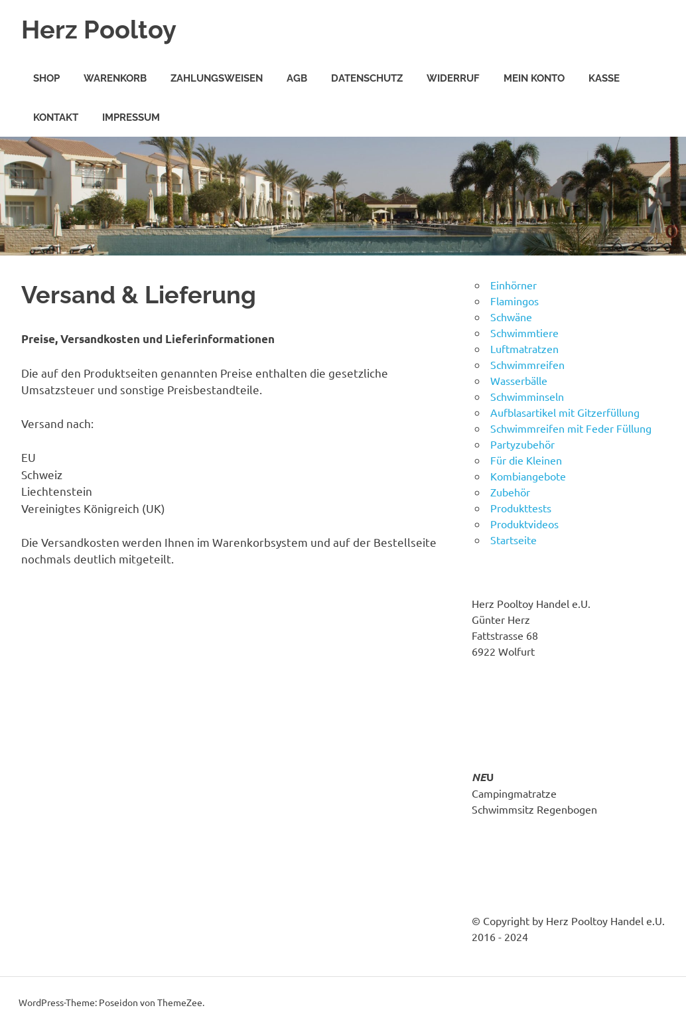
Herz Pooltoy (98, 29)
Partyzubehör (522, 444)
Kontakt (55, 117)
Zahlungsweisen (217, 78)
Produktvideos (524, 523)
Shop (46, 78)
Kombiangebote (528, 475)
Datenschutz (367, 78)
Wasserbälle (518, 380)
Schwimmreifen (527, 364)
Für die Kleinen (526, 460)
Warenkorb (115, 78)
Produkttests (520, 507)
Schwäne (511, 316)
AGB (297, 78)
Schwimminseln (527, 396)
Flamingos (514, 300)
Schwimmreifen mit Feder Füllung (571, 428)
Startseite (513, 539)
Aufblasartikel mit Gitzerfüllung (565, 412)
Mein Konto (534, 78)
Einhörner (513, 284)
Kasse (604, 78)
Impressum (131, 117)
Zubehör (510, 491)
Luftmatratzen (524, 348)
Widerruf (453, 78)
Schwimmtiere (524, 332)
